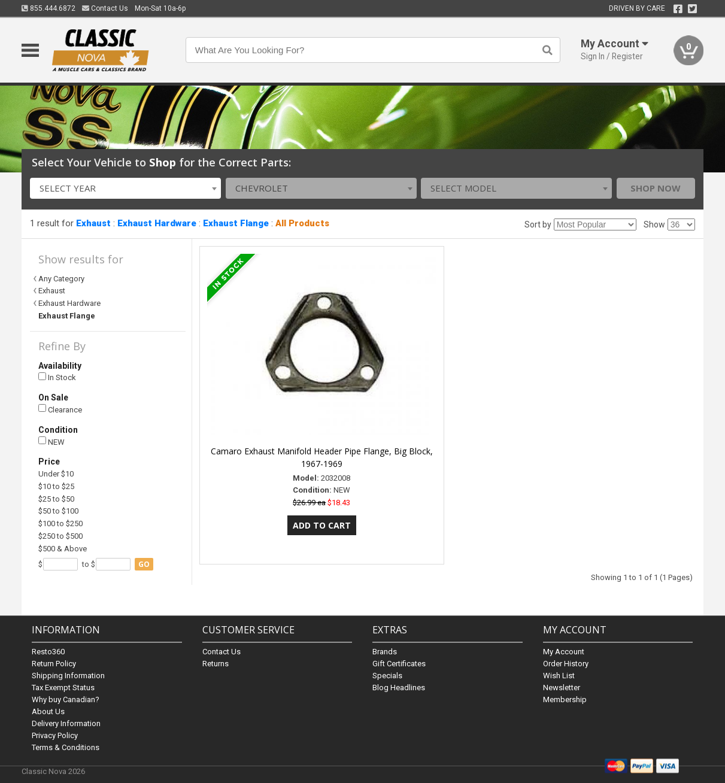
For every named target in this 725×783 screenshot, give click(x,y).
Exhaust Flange (236, 223)
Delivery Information (66, 723)
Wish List (559, 675)
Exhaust (93, 223)
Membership (565, 699)
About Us (48, 711)
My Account (563, 651)
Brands (384, 651)
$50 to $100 (58, 510)
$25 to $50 (56, 498)
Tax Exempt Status (63, 687)
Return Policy (54, 663)
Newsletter (561, 687)
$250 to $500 (60, 536)
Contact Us (105, 8)
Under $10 (56, 473)
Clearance (60, 409)
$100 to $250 (60, 523)
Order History (566, 663)
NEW (51, 441)
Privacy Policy (55, 735)
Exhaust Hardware (156, 223)
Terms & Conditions (65, 747)
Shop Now (655, 188)
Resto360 (48, 651)
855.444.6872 (48, 8)
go (144, 564)
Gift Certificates (399, 663)
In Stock (57, 377)
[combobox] (125, 188)
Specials (387, 675)
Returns (215, 663)
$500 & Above (62, 548)
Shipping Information (68, 675)
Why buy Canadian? (65, 699)
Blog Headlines (398, 687)
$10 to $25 (56, 486)
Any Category (61, 278)
